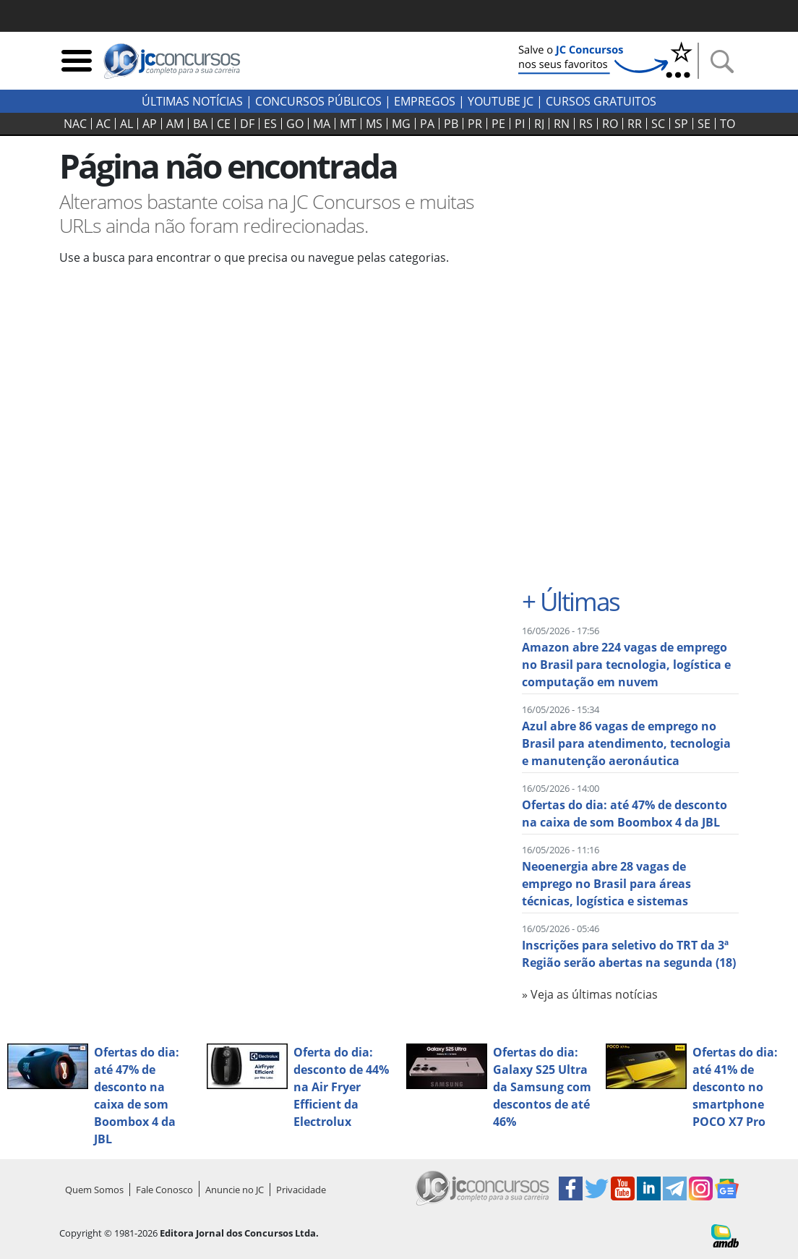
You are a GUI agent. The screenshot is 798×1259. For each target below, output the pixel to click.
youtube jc (500, 101)
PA (427, 123)
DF (247, 123)
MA (321, 123)
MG (401, 123)
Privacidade (301, 1189)
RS (586, 123)
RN (562, 123)
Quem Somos (94, 1189)
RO (610, 123)
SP (681, 123)
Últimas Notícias (192, 101)
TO (727, 123)
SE (704, 123)
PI (520, 123)
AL (126, 123)
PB (451, 123)
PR (475, 123)
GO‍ (295, 123)
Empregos (424, 101)
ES (270, 123)
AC (103, 123)
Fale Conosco (164, 1189)
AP (149, 123)
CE (224, 123)
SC (658, 123)
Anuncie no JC (234, 1189)
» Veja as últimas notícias (590, 994)
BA (200, 123)
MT (348, 123)
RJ (539, 123)
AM (175, 123)
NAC (75, 123)
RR (634, 123)
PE (498, 123)
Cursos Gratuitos (601, 101)
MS (374, 123)
